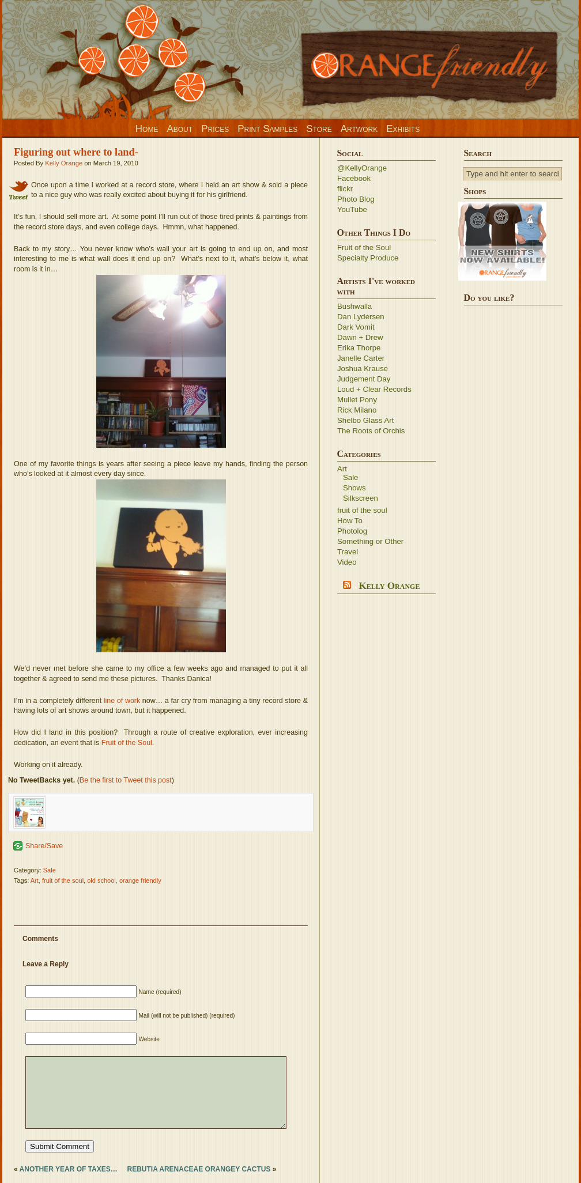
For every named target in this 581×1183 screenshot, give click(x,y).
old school (101, 880)
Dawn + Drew (360, 337)
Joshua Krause (362, 368)
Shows (354, 487)
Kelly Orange (63, 163)
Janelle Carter (360, 358)
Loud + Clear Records (374, 389)
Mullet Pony (357, 399)
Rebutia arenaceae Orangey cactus (198, 1169)
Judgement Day (363, 379)
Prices (215, 128)
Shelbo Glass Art (365, 420)
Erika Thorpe (358, 347)
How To (350, 520)
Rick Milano (356, 410)
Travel (347, 551)
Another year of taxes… (69, 1169)
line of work (122, 701)
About (180, 128)
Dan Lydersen (360, 316)
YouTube (352, 209)
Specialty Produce (367, 258)
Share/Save (44, 846)
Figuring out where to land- (76, 152)
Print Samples (267, 128)
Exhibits (403, 128)
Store (318, 128)
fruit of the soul (63, 880)
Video (347, 562)
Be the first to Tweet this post (126, 780)
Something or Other (370, 541)
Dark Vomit (356, 327)
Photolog (352, 531)
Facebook (354, 178)
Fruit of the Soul (126, 743)
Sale (49, 870)
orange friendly (140, 880)
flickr (345, 188)
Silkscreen (360, 498)
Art (35, 880)
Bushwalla (354, 306)
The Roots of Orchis (371, 430)
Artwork (359, 128)
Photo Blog (356, 199)
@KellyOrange (362, 168)
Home (147, 128)
